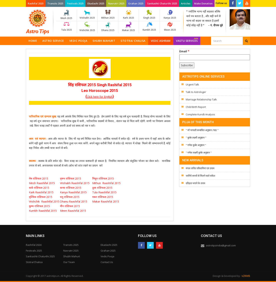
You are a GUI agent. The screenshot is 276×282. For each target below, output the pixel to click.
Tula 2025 (66, 26)
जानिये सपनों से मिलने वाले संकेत (200, 175)
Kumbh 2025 (149, 26)
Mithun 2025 (108, 14)
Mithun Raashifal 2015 (106, 183)
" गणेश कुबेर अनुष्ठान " (196, 145)
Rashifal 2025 (36, 3)
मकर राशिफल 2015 (102, 197)
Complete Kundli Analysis (200, 114)
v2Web (246, 276)
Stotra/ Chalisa (133, 41)
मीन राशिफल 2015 (70, 206)
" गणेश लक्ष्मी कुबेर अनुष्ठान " (199, 152)
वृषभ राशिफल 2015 (71, 178)
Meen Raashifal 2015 (73, 210)
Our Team (69, 262)
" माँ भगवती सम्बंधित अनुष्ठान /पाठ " (202, 130)
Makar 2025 (128, 27)
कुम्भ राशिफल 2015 (39, 206)
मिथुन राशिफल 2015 (103, 178)
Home (33, 41)
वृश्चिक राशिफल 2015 (40, 197)
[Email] (214, 57)
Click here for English (100, 96)
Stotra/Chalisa (34, 262)
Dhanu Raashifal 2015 (73, 201)
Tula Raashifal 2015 (104, 192)
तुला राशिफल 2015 (102, 187)
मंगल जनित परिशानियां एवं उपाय (200, 168)
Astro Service (53, 41)
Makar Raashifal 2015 (105, 201)
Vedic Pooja (78, 41)
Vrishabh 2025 (87, 14)
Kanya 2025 (170, 14)
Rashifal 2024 (33, 245)
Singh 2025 (149, 14)
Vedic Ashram (160, 41)
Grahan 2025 (135, 3)
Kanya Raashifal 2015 (73, 192)
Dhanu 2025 (108, 27)
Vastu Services (187, 40)
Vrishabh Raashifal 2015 (75, 183)
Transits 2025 (55, 3)
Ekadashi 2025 (95, 3)
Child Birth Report (196, 107)
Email (184, 51)
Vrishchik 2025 (87, 27)
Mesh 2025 (66, 15)
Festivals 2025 (75, 3)
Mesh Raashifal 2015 (42, 183)
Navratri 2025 (116, 3)
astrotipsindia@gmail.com (221, 245)
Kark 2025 (128, 14)
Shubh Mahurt (104, 41)
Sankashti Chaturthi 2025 (162, 3)
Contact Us (107, 262)
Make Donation (203, 3)
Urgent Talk (192, 84)
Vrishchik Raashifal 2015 (44, 201)
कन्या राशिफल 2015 (70, 187)
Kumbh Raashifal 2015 (43, 210)
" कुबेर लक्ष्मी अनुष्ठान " (196, 137)
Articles (185, 3)
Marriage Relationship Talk (201, 99)
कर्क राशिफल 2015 (39, 187)
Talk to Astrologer (196, 92)
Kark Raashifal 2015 (41, 192)
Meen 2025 (170, 26)
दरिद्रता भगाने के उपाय (195, 183)
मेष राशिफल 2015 (39, 178)
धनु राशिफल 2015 (69, 197)
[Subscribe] (186, 65)
